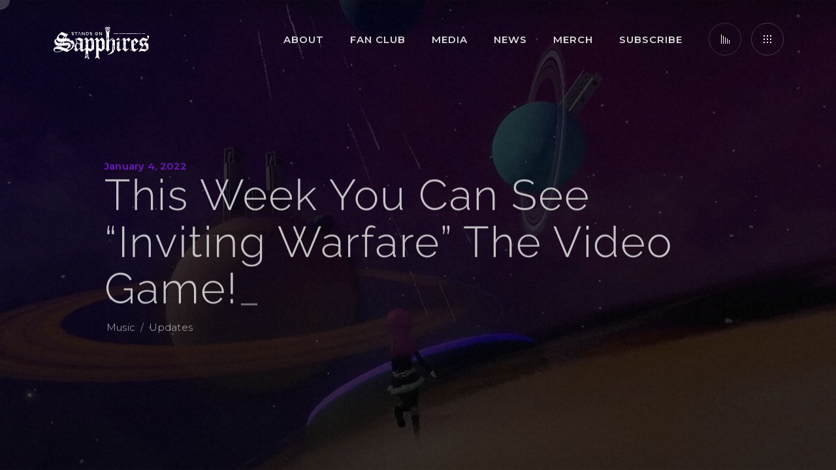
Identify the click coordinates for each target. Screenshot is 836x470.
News (510, 39)
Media (450, 39)
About (303, 39)
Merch (573, 39)
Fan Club (378, 39)
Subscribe (651, 39)
